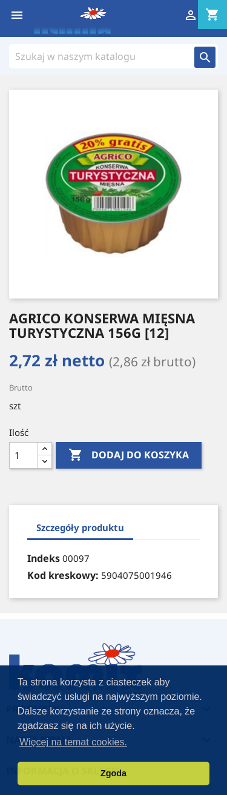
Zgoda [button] (113, 773)
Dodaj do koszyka (128, 455)
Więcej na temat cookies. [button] (73, 742)
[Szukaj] (102, 56)
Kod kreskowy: (63, 575)
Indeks (43, 558)
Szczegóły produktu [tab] (80, 527)
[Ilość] (23, 455)
